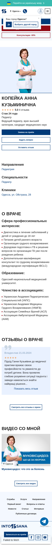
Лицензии (44, 526)
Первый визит (14, 504)
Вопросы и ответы (36, 504)
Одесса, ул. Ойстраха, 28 (16, 194)
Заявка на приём (26, 132)
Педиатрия (8, 169)
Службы (11, 499)
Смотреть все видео (26, 483)
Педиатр (7, 182)
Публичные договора (26, 514)
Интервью (39, 509)
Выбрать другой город (25, 24)
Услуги (23, 499)
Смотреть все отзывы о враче (26, 407)
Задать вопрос (26, 140)
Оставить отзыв (26, 147)
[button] (16, 11)
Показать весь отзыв (26, 388)
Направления (38, 499)
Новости (12, 509)
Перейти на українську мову (27, 3)
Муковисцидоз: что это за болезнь (23, 469)
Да (9, 24)
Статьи (25, 509)
